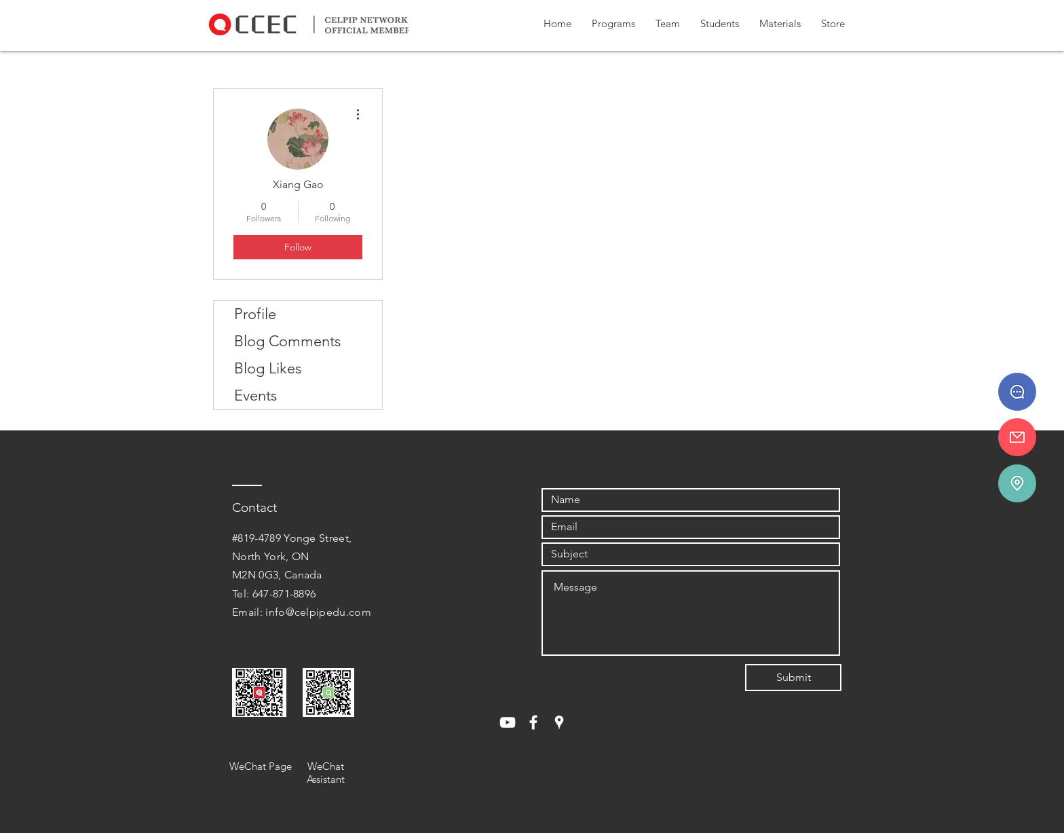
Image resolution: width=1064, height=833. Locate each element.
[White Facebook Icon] (533, 722)
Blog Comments (287, 341)
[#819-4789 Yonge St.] (1017, 483)
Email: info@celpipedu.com (301, 612)
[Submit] (793, 677)
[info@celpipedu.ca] (1017, 437)
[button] (613, 24)
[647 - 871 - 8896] (1017, 392)
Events (255, 395)
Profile (255, 314)
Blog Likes (267, 368)
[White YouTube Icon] (507, 722)
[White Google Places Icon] (559, 722)
